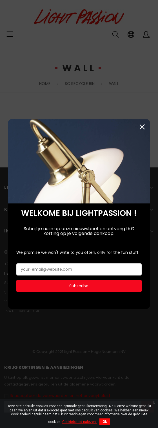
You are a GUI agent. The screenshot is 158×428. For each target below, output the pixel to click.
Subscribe (78, 285)
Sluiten (142, 126)
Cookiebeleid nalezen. (79, 422)
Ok (105, 422)
